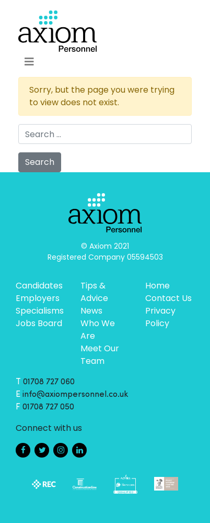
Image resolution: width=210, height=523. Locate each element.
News (91, 311)
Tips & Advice (94, 292)
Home (157, 286)
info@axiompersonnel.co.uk (75, 395)
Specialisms (40, 311)
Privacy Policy (160, 317)
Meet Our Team (99, 354)
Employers (38, 298)
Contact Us (168, 298)
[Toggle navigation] (29, 61)
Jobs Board (39, 323)
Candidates (39, 286)
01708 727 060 (49, 382)
